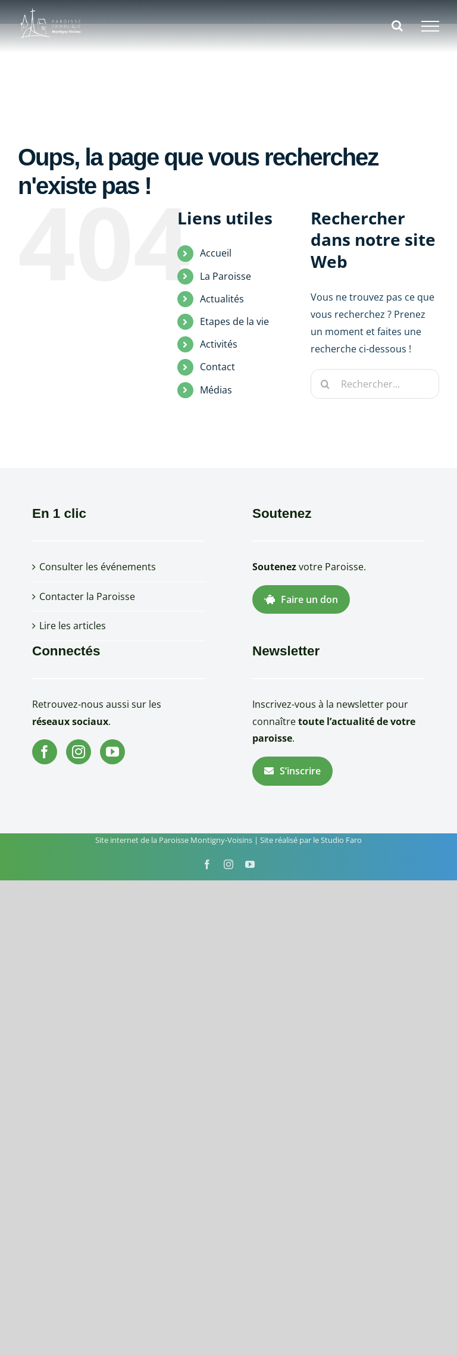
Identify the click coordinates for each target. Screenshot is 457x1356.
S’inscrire (292, 770)
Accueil (215, 253)
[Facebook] (44, 751)
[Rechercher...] (375, 384)
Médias (216, 389)
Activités (218, 344)
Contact (217, 366)
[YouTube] (112, 751)
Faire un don (301, 599)
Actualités (222, 298)
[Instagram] (78, 751)
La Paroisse (225, 276)
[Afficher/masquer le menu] (430, 26)
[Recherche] (325, 384)
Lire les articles (72, 625)
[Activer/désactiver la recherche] (397, 26)
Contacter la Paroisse (87, 596)
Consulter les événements (97, 566)
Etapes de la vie (234, 321)
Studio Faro (341, 840)
